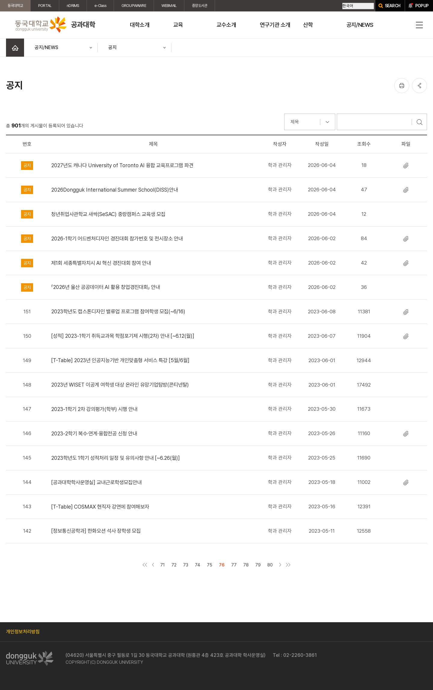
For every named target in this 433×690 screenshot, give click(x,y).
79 (258, 564)
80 (270, 564)
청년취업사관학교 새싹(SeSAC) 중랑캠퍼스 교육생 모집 (108, 214)
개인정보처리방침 (23, 632)
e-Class (100, 5)
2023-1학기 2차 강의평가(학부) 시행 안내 (94, 409)
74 (197, 564)
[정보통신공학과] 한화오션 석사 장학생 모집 (96, 531)
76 (222, 564)
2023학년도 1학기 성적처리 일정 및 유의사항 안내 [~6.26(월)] (115, 458)
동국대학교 (15, 5)
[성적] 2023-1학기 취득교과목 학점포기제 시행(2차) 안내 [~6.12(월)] (122, 336)
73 (185, 564)
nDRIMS (73, 5)
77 (234, 564)
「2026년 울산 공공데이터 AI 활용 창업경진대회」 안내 (105, 287)
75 (209, 564)
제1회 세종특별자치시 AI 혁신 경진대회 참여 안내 (101, 263)
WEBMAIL (169, 5)
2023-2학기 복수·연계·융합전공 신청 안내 (94, 433)
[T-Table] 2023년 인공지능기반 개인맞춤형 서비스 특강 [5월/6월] (120, 360)
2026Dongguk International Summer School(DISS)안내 (114, 190)
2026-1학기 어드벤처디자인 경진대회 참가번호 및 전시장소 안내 (117, 238)
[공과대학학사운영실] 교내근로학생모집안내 (96, 482)
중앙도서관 (199, 5)
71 (162, 564)
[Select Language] (358, 6)
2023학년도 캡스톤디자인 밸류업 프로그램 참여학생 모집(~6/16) (118, 311)
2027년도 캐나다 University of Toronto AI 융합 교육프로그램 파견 (122, 165)
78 (246, 564)
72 (174, 564)
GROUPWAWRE (133, 5)
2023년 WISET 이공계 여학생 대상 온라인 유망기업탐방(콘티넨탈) (120, 384)
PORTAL (44, 5)
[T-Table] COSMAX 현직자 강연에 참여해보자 (100, 506)
